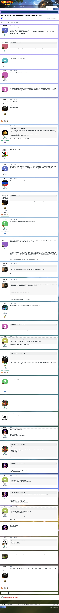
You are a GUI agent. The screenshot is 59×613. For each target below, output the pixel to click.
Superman (5, 431)
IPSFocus (6, 610)
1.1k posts (5, 164)
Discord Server (16, 10)
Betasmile (5, 151)
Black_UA (5, 267)
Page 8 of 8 (17, 26)
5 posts (5, 350)
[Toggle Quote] (11, 47)
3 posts (5, 70)
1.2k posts (5, 56)
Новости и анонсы (13, 23)
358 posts (5, 489)
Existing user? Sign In (46, 5)
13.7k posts (5, 121)
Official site (23, 10)
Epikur (5, 417)
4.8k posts (5, 142)
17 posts (5, 254)
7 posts (5, 178)
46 (5, 440)
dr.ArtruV (5, 182)
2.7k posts (5, 233)
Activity (9, 10)
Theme (6, 611)
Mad (5, 479)
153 (5, 141)
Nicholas (5, 400)
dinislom (5, 168)
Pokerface (5, 223)
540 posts (5, 317)
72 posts (5, 84)
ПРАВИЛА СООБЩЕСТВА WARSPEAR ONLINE (29, 15)
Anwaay (5, 307)
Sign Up (52, 4)
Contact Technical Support (17, 611)
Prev (4, 26)
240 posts (5, 565)
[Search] (49, 10)
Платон (5, 242)
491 (5, 232)
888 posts (5, 441)
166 (5, 316)
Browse (3, 10)
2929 (5, 120)
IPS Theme (2, 610)
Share (48, 22)
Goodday (5, 74)
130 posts (5, 279)
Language (2, 611)
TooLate (5, 44)
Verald (5, 340)
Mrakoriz (5, 103)
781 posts (5, 427)
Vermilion (5, 60)
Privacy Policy (10, 611)
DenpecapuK (5, 555)
